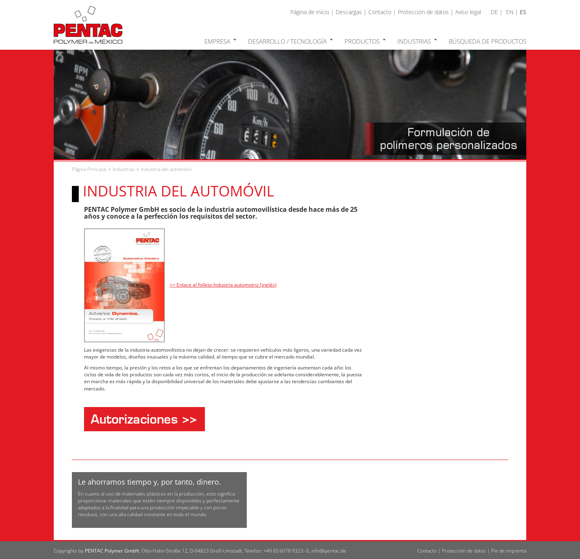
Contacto (379, 12)
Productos (365, 40)
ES (523, 12)
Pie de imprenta (508, 550)
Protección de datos (423, 12)
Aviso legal (468, 12)
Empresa (220, 40)
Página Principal (89, 169)
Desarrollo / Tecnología (290, 40)
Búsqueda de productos (487, 41)
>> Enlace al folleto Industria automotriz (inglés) (223, 284)
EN (509, 12)
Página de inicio (309, 12)
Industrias (417, 40)
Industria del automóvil (166, 169)
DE (494, 12)
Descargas (349, 12)
